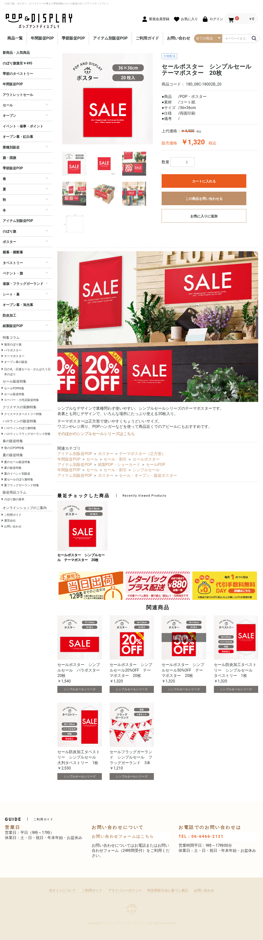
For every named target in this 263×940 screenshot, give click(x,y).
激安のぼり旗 (13, 344)
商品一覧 (15, 38)
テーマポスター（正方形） (142, 453)
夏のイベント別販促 (17, 473)
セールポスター (146, 459)
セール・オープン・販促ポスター (148, 475)
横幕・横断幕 (13, 252)
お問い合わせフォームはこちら (123, 836)
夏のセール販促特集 (17, 462)
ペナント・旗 (13, 273)
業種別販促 (11, 147)
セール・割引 (115, 459)
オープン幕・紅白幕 (18, 137)
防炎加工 (9, 315)
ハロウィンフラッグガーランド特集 (27, 434)
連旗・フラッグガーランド (23, 284)
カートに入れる (204, 181)
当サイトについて (62, 890)
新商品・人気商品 (16, 53)
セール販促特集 (14, 394)
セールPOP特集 (14, 388)
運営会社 (10, 520)
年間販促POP (42, 38)
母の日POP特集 (14, 448)
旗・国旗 (9, 158)
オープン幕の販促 (15, 362)
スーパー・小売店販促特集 (21, 400)
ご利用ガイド (147, 38)
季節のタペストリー (18, 74)
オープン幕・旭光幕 (18, 305)
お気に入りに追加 (204, 216)
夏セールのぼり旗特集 (18, 479)
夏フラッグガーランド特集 (21, 485)
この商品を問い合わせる (204, 199)
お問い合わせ (178, 38)
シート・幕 (11, 294)
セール (8, 105)
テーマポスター (14, 356)
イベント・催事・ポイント (23, 126)
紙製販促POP (13, 326)
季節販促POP (73, 38)
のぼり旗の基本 (14, 499)
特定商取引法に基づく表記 (167, 890)
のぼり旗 (9, 231)
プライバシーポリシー (125, 890)
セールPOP (155, 464)
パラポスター (13, 350)
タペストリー (13, 263)
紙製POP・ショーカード (119, 464)
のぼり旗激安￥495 (17, 63)
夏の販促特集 (13, 468)
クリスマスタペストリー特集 (23, 414)
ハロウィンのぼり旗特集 (20, 428)
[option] (107, 98)
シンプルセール (146, 470)
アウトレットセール (18, 95)
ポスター (9, 242)
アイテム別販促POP (110, 38)
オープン (9, 116)
